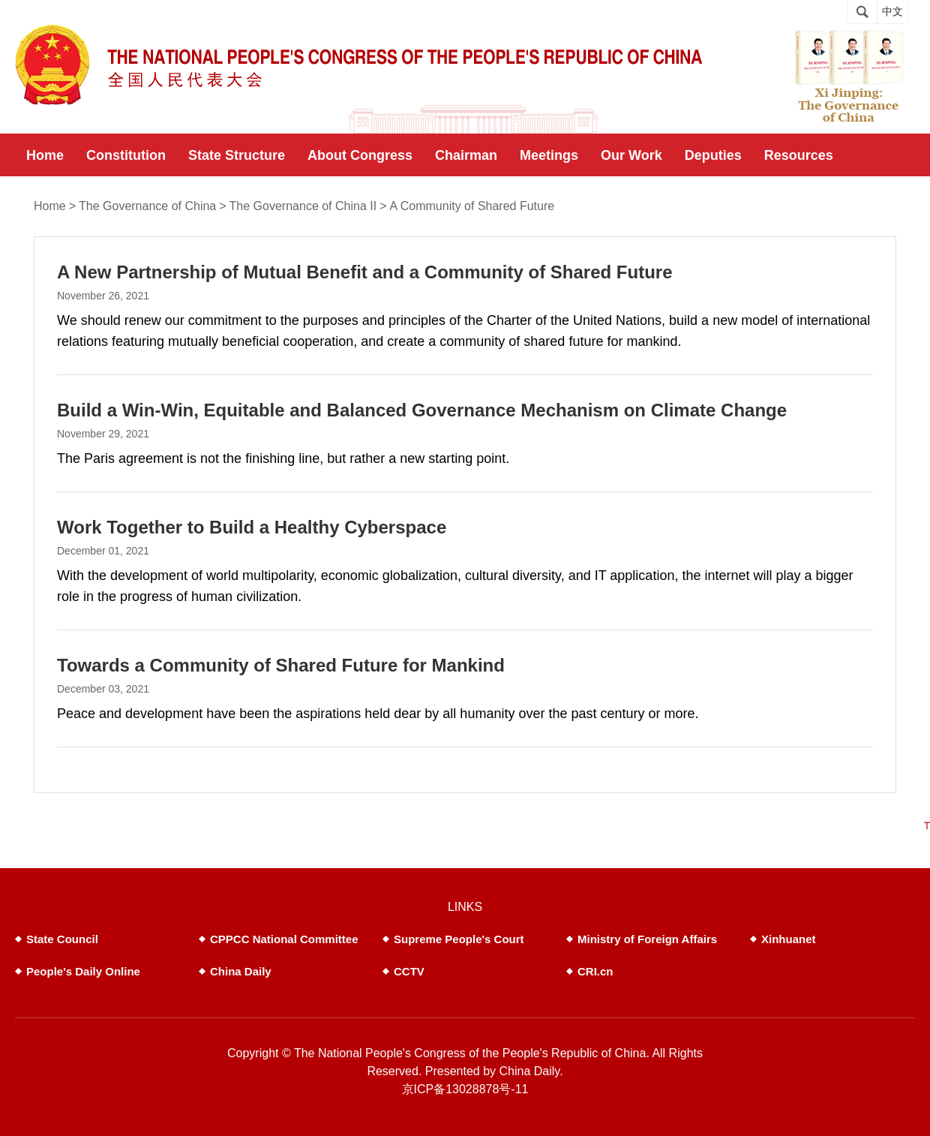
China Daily (241, 971)
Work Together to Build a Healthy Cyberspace (251, 527)
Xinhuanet (788, 939)
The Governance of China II (303, 206)
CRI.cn (596, 971)
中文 (892, 11)
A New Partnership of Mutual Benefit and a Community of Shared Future (365, 272)
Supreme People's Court (459, 939)
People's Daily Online (83, 971)
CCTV (409, 971)
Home (50, 206)
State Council (62, 939)
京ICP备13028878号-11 (465, 1089)
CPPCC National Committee (284, 939)
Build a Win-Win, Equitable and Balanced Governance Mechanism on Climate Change (422, 410)
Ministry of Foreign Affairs (647, 939)
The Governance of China (147, 206)
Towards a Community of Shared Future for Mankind (281, 665)
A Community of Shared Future (472, 206)
